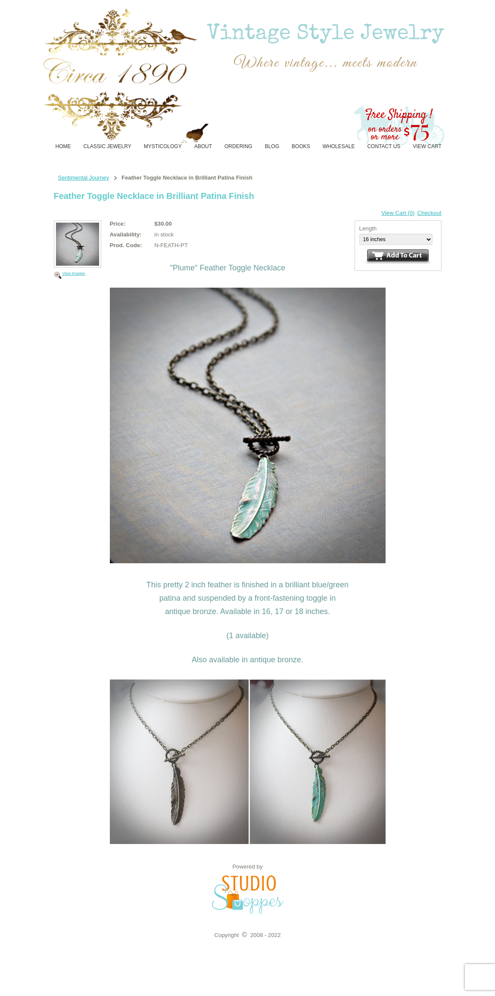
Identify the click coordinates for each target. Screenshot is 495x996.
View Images (73, 273)
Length (368, 228)
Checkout (429, 213)
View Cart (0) (397, 213)
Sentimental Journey (83, 177)
